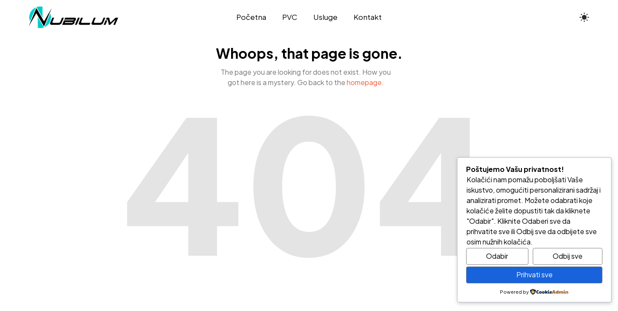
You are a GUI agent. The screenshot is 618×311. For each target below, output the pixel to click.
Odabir (497, 255)
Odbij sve (568, 255)
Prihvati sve (534, 274)
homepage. (365, 82)
